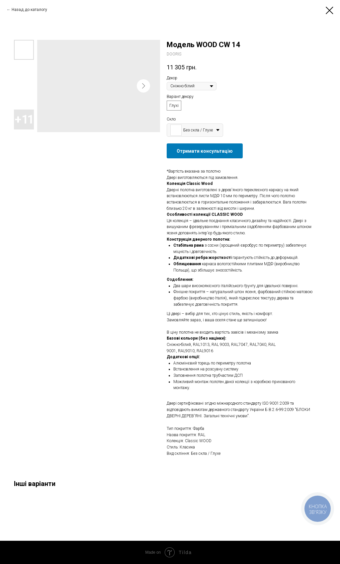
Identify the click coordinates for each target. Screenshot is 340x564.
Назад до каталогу (29, 9)
